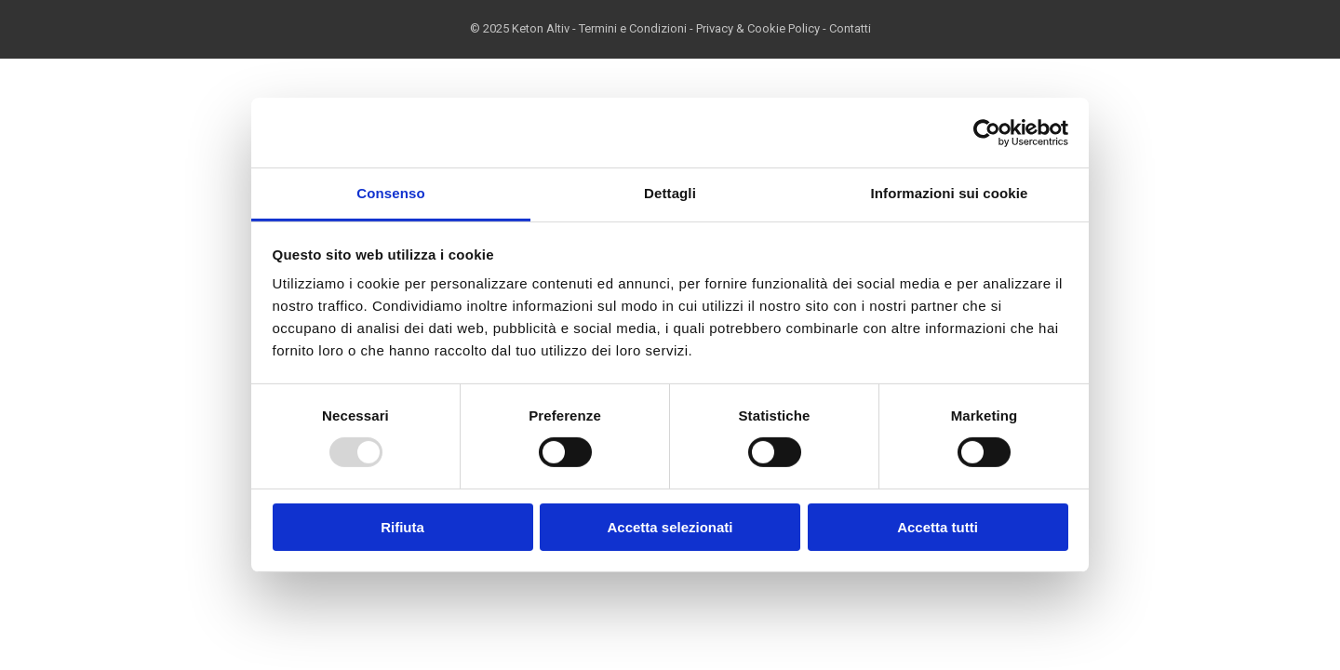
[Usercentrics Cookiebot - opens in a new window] (986, 132)
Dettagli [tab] (670, 193)
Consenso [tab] (390, 193)
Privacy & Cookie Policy (758, 28)
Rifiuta (402, 527)
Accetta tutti (937, 527)
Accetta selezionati (669, 527)
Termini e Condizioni (633, 28)
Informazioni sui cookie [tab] (949, 193)
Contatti (850, 28)
